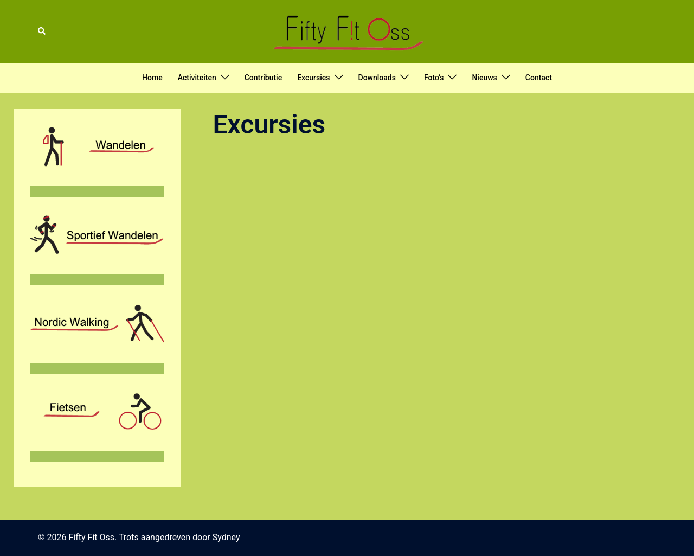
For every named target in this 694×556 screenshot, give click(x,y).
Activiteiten (197, 77)
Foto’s (434, 77)
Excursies (313, 77)
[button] (42, 31)
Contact (538, 77)
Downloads (377, 77)
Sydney (226, 537)
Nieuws (484, 77)
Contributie (263, 77)
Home (152, 77)
